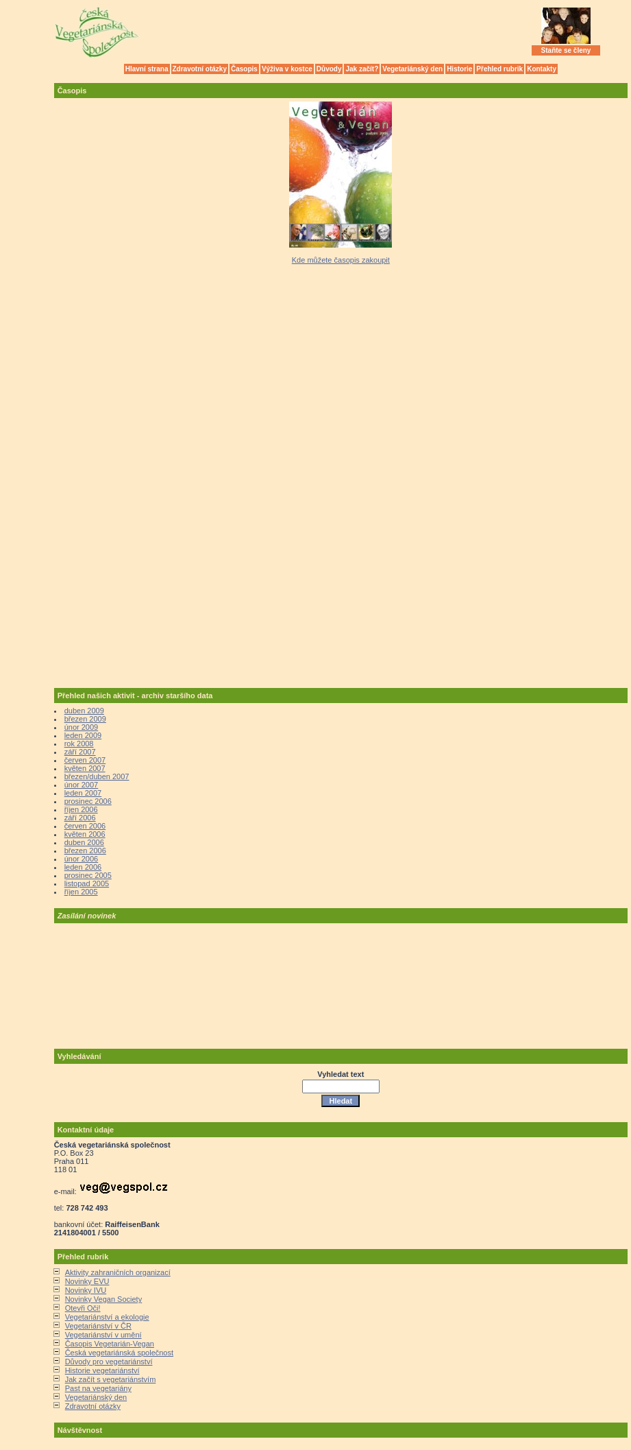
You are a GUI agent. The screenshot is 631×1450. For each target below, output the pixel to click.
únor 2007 (81, 785)
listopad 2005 (86, 883)
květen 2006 (85, 834)
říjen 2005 (81, 892)
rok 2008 (79, 743)
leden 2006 (82, 867)
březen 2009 (85, 719)
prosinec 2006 (88, 801)
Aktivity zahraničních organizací (118, 1272)
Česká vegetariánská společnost (119, 1352)
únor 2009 (81, 727)
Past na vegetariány (98, 1388)
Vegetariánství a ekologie (107, 1317)
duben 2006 (84, 842)
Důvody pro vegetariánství (109, 1361)
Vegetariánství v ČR (98, 1326)
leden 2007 (82, 793)
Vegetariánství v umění (103, 1335)
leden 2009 (82, 735)
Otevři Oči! (83, 1308)
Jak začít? (361, 69)
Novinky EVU (87, 1281)
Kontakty (541, 69)
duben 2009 (84, 710)
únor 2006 (81, 859)
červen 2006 (85, 826)
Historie (459, 69)
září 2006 (80, 817)
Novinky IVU (86, 1290)
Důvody (329, 69)
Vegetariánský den (412, 69)
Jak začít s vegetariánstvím (110, 1379)
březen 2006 (85, 850)
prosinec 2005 (88, 875)
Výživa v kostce (287, 69)
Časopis (244, 69)
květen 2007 (85, 768)
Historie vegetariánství (102, 1370)
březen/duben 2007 (96, 776)
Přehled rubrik (499, 69)
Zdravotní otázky (200, 69)
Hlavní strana (147, 69)
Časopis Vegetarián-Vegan (109, 1344)
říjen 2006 (81, 809)
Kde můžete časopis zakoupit (341, 260)
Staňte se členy (566, 50)
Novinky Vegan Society (104, 1299)
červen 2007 (85, 760)
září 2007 (80, 752)
